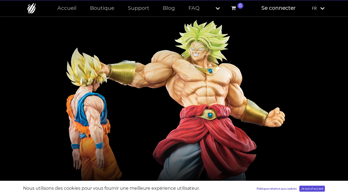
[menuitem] (67, 8)
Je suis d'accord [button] (312, 188)
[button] (213, 8)
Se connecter (278, 8)
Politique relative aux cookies (277, 188)
